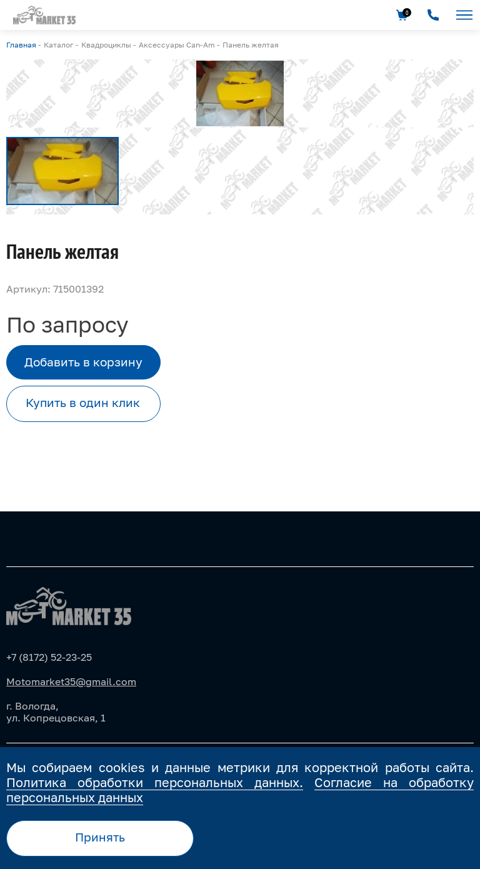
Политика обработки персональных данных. (154, 782)
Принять (100, 837)
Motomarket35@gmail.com (71, 681)
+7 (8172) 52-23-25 (49, 657)
